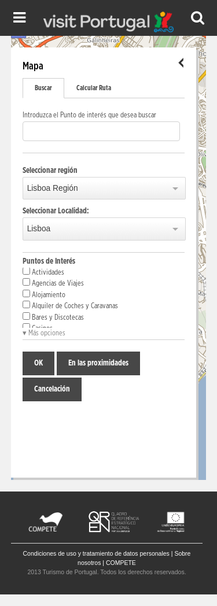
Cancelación (52, 389)
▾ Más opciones (44, 333)
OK (38, 363)
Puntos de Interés (49, 261)
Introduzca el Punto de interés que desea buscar (89, 115)
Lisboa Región (52, 188)
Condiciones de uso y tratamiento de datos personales (96, 553)
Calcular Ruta (93, 87)
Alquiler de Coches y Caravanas (70, 305)
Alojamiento (44, 294)
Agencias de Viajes (53, 282)
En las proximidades (98, 363)
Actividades (43, 271)
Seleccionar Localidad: (56, 211)
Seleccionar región (50, 171)
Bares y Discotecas (53, 317)
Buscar (43, 87)
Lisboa (39, 228)
